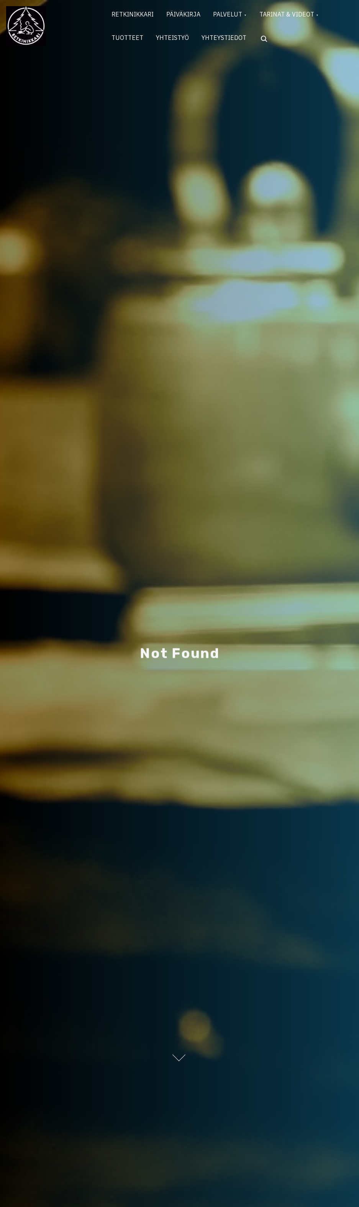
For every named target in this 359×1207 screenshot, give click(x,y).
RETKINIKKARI (134, 16)
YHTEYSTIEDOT (230, 41)
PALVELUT (234, 16)
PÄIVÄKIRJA (187, 16)
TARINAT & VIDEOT (296, 16)
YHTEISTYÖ (176, 41)
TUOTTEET (128, 41)
